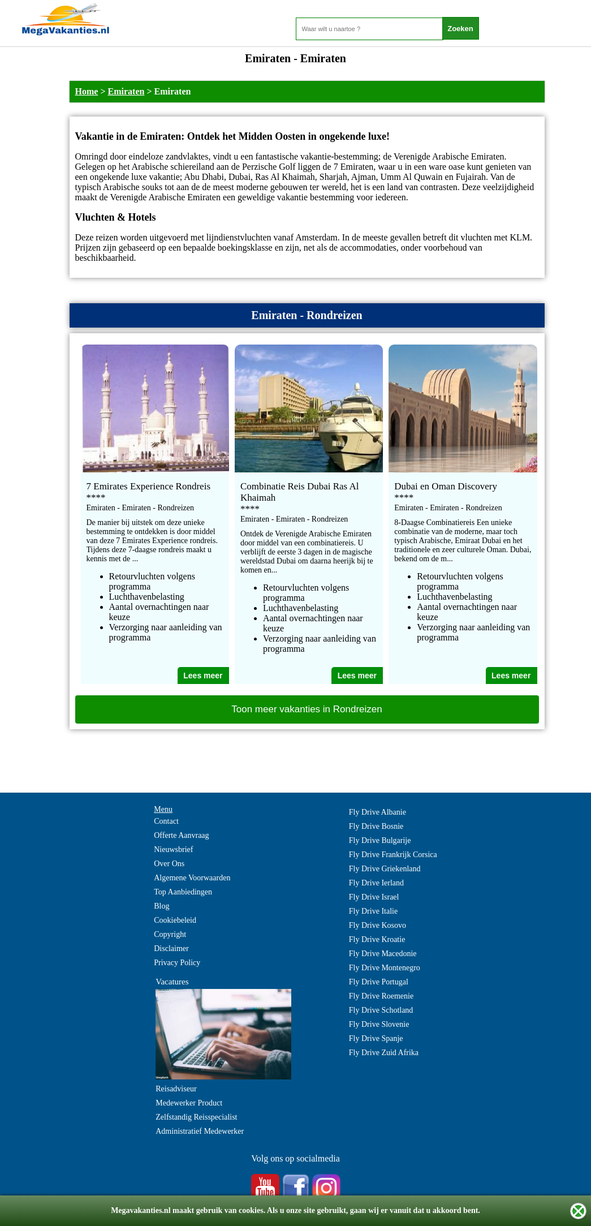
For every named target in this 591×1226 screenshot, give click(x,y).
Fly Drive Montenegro (384, 967)
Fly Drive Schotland (381, 1010)
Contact (166, 821)
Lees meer (202, 675)
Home (86, 91)
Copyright (170, 934)
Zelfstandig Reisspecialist (196, 1117)
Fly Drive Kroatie (377, 939)
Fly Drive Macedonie (383, 953)
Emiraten (126, 91)
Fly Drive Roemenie (381, 996)
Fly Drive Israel (374, 897)
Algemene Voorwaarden (192, 878)
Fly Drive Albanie (377, 812)
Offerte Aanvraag (181, 835)
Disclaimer (171, 948)
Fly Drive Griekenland (385, 868)
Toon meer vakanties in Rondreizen (306, 709)
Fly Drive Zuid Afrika (384, 1052)
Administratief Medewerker (200, 1131)
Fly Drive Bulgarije (380, 840)
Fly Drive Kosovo (377, 925)
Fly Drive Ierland (376, 883)
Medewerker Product (189, 1103)
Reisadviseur (176, 1089)
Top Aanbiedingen (183, 892)
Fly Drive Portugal (378, 982)
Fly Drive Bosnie (376, 826)
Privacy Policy (177, 962)
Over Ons (169, 863)
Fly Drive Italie (373, 911)
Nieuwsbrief (173, 849)
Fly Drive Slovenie (379, 1024)
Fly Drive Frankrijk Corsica (393, 854)
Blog (161, 906)
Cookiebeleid (175, 920)
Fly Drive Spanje (376, 1038)
